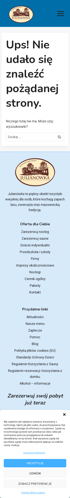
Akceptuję (35, 463)
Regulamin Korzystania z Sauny (35, 364)
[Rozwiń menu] (60, 13)
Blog (35, 344)
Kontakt (35, 292)
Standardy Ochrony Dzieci (35, 357)
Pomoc (35, 337)
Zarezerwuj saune (35, 238)
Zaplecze (35, 330)
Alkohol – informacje (35, 383)
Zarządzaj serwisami (34, 452)
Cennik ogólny (35, 279)
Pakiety (35, 285)
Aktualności (35, 317)
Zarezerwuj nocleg (35, 232)
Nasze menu (35, 324)
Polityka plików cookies (33, 492)
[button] (64, 414)
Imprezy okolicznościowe (35, 265)
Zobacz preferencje (35, 484)
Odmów (35, 473)
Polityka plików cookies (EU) (35, 350)
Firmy (35, 259)
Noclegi (35, 272)
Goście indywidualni (35, 245)
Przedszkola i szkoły (35, 252)
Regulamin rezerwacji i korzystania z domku (35, 374)
